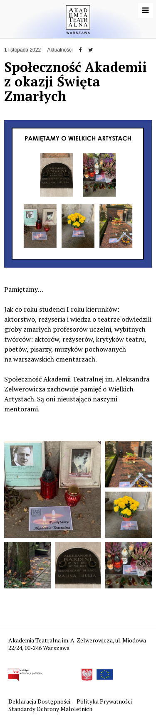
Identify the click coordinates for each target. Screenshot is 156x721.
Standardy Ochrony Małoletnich (50, 709)
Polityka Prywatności (105, 701)
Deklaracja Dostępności (40, 701)
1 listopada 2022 (22, 50)
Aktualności (59, 50)
